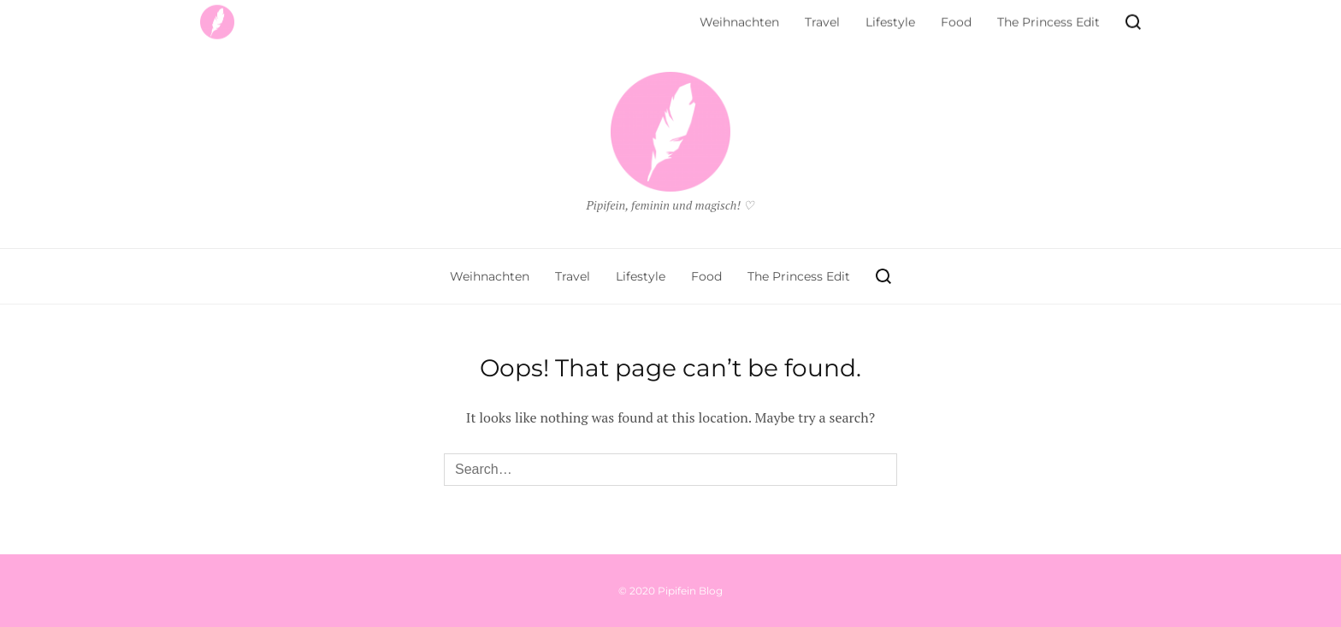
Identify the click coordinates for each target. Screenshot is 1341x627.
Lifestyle (640, 276)
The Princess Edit (798, 276)
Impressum (388, 18)
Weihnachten (489, 276)
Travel (572, 276)
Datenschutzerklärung (270, 18)
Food (706, 276)
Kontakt (460, 18)
